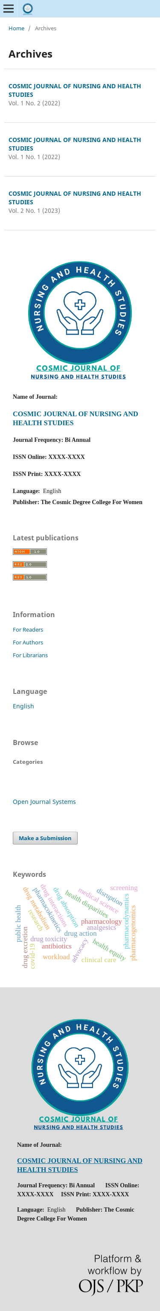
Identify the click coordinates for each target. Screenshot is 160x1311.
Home (16, 28)
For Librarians (30, 655)
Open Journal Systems (44, 802)
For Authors (28, 642)
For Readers (28, 629)
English (23, 706)
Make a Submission (45, 838)
